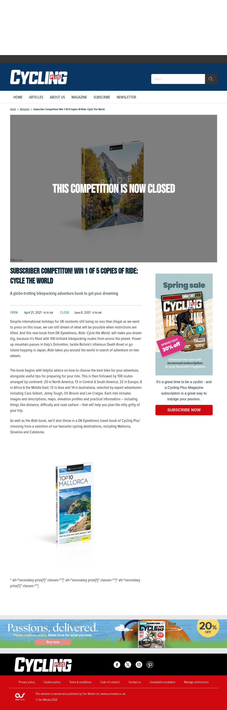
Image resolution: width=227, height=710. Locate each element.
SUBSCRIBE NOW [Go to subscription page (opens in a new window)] (184, 410)
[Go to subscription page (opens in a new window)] (184, 374)
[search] (211, 79)
